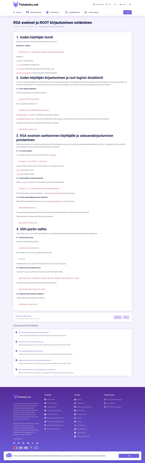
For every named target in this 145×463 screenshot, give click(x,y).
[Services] (53, 12)
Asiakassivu (16, 26)
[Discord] (18, 443)
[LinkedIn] (23, 443)
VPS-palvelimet (30, 26)
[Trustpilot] (37, 443)
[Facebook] (14, 443)
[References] (34, 12)
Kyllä (117, 317)
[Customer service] (98, 4)
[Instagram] (32, 443)
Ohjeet (23, 26)
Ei (126, 317)
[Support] (109, 4)
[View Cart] (130, 4)
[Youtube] (28, 443)
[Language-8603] (124, 4)
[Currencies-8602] (116, 4)
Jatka (129, 456)
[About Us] (91, 12)
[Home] (17, 12)
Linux (36, 26)
